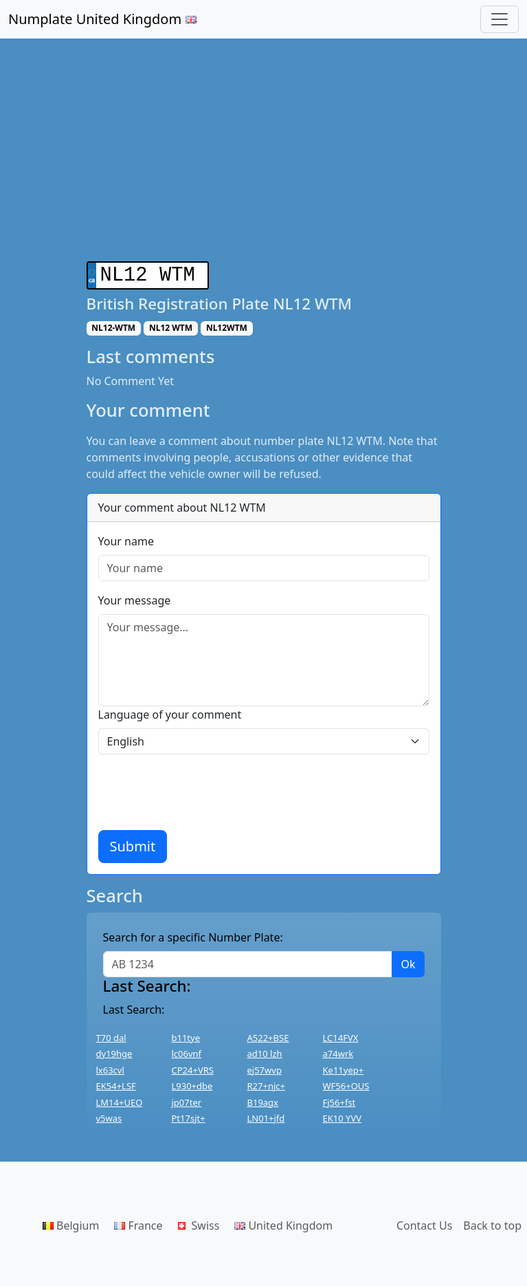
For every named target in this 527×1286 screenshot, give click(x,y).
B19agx (263, 1099)
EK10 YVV (342, 1115)
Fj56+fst (339, 1099)
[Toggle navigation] (499, 19)
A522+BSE (268, 1035)
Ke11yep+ (343, 1067)
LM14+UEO (119, 1099)
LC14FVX (341, 1035)
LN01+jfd (266, 1115)
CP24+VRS (193, 1067)
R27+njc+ (266, 1083)
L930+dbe (192, 1083)
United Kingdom (283, 1222)
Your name (126, 538)
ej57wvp (264, 1067)
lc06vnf (187, 1051)
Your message (134, 597)
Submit (133, 843)
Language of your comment (170, 711)
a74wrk (338, 1051)
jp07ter (187, 1099)
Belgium (71, 1222)
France (138, 1222)
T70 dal (111, 1035)
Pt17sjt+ (188, 1115)
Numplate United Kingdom (102, 19)
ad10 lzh (264, 1051)
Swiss (199, 1222)
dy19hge (114, 1051)
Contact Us (424, 1222)
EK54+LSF (116, 1083)
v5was (109, 1115)
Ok (408, 961)
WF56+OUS (346, 1083)
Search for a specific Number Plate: (193, 934)
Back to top (492, 1222)
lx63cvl (110, 1067)
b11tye (186, 1035)
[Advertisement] (264, 158)
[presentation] (202, 789)
